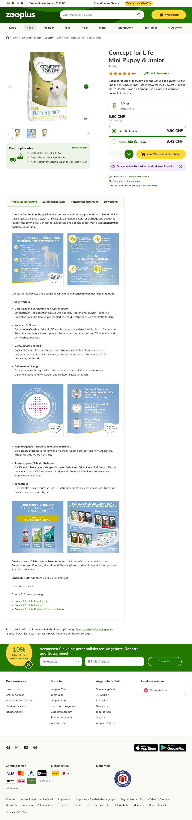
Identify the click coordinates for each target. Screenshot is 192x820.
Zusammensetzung (53, 202)
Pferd (102, 28)
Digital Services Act (132, 799)
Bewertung (111, 202)
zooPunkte (57, 695)
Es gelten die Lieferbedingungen (94, 629)
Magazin (101, 717)
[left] (10, 86)
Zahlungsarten (45, 805)
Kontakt (10, 799)
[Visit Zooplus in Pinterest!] (35, 747)
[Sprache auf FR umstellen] (20, 3)
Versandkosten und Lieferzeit (37, 799)
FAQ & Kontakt (15, 695)
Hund (29, 28)
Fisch (85, 28)
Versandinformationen (19, 700)
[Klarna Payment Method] (21, 781)
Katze (12, 28)
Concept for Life (53, 37)
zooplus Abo (58, 700)
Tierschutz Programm (63, 706)
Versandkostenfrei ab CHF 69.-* (48, 3)
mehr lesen (143, 176)
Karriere (78, 805)
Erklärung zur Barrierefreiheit (149, 805)
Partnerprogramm (61, 717)
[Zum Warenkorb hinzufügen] (161, 154)
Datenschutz (121, 805)
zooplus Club (58, 689)
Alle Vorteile (58, 723)
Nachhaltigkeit (14, 712)
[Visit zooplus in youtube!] (26, 747)
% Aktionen (175, 28)
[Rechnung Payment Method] (44, 781)
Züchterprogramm (61, 712)
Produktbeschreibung (24, 202)
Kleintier (49, 28)
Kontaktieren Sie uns (106, 3)
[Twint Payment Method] (42, 774)
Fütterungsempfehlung (84, 202)
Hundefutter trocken (31, 37)
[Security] (104, 774)
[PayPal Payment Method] (31, 774)
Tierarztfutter (124, 28)
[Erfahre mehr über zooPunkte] (180, 166)
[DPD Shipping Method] (66, 774)
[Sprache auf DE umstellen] (10, 3)
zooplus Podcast (105, 723)
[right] (86, 86)
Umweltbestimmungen (19, 805)
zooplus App (103, 712)
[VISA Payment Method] (10, 774)
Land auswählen (152, 681)
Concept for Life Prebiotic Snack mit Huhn (39, 609)
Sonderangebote (105, 689)
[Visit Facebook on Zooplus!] (8, 747)
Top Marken (150, 28)
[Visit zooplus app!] (146, 751)
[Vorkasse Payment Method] (12, 788)
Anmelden (165, 661)
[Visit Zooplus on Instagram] (17, 747)
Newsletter (102, 706)
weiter (127, 93)
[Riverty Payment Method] (31, 781)
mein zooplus (14, 689)
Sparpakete (102, 700)
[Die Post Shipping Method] (55, 774)
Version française (16, 706)
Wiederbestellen (138, 3)
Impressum (64, 799)
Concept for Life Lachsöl (29, 605)
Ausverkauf (102, 695)
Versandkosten (150, 185)
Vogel (67, 28)
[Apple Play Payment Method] (10, 781)
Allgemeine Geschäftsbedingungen (96, 799)
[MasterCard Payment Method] (21, 774)
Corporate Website (98, 805)
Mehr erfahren (79, 147)
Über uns (64, 805)
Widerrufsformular (159, 799)
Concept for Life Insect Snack (32, 601)
